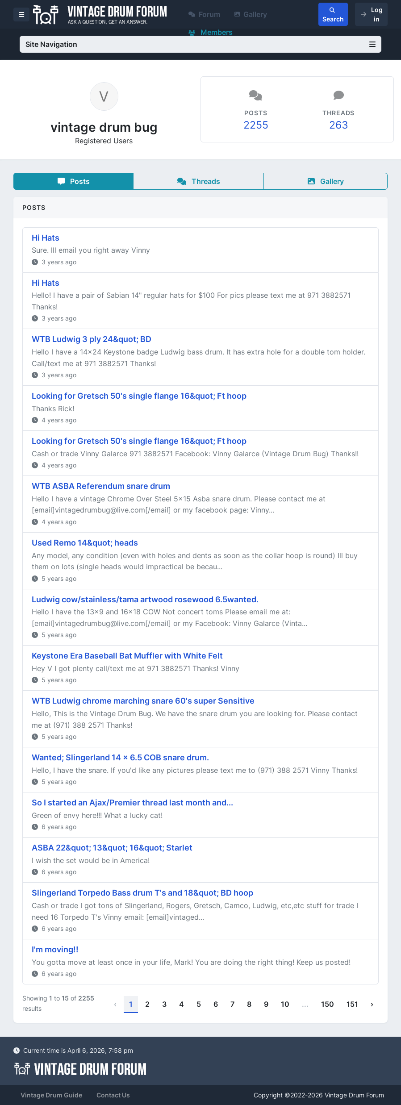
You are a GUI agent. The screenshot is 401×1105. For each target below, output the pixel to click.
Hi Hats (45, 237)
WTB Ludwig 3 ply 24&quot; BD (91, 339)
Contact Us (113, 1095)
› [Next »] (372, 1004)
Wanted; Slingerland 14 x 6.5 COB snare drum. (120, 757)
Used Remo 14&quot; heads (85, 542)
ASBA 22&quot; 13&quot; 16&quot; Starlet (112, 847)
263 (338, 125)
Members (210, 32)
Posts (74, 181)
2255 (255, 125)
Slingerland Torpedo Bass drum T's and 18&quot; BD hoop (142, 892)
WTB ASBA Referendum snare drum (101, 486)
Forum (204, 14)
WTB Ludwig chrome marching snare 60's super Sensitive (143, 700)
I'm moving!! (55, 949)
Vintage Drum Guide (51, 1095)
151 (352, 1004)
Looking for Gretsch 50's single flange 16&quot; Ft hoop (139, 395)
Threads (198, 181)
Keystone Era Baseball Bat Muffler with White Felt (127, 655)
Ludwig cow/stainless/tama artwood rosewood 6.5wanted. (145, 599)
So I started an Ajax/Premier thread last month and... (132, 802)
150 (327, 1004)
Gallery (250, 14)
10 (285, 1004)
